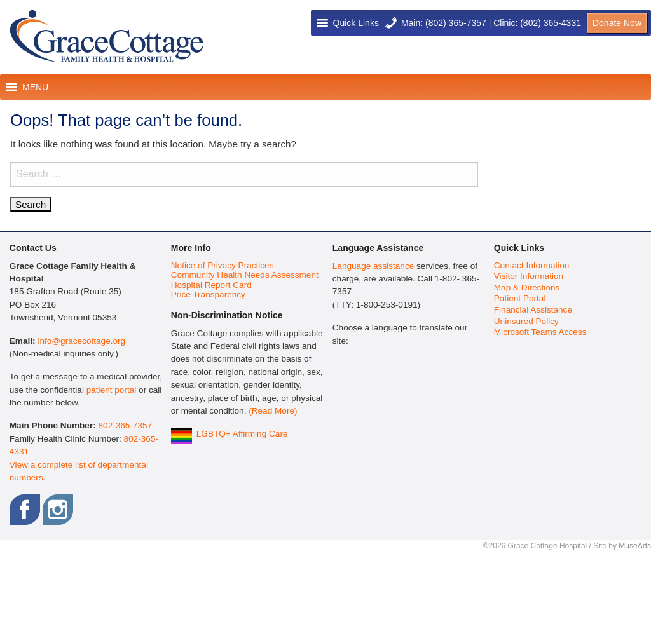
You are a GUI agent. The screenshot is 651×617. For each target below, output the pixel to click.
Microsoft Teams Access (540, 332)
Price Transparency (208, 294)
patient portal (111, 390)
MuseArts (635, 545)
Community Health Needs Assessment (245, 275)
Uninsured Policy (526, 321)
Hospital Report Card (211, 285)
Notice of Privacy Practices (222, 265)
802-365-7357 (126, 425)
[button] (356, 23)
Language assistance (373, 266)
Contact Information (532, 265)
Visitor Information (528, 276)
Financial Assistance (533, 310)
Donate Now (617, 23)
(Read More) (273, 411)
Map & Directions (527, 287)
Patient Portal (520, 298)
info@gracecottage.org (81, 341)
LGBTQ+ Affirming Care (242, 433)
